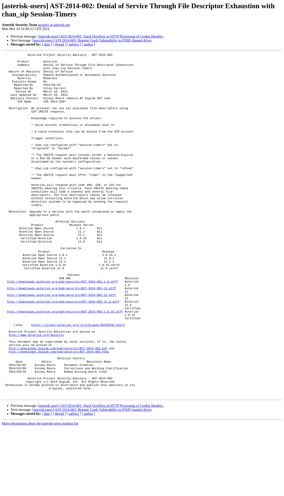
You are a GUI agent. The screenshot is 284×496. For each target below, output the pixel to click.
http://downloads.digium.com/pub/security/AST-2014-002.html (59, 412)
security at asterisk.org (54, 25)
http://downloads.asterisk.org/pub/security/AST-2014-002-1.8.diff (62, 327)
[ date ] (47, 44)
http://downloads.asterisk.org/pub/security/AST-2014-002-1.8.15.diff (65, 363)
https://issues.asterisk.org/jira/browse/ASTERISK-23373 (78, 380)
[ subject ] (74, 44)
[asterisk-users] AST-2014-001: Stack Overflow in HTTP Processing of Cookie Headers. (101, 36)
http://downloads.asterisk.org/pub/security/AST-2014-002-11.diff (61, 335)
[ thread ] (59, 44)
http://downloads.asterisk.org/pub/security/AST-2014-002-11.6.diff (63, 351)
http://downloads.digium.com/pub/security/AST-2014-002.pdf (58, 408)
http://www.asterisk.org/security (36, 392)
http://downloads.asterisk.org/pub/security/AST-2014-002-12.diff (61, 343)
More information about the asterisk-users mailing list (40, 492)
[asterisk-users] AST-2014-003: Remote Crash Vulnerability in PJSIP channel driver (92, 40)
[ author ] (88, 44)
